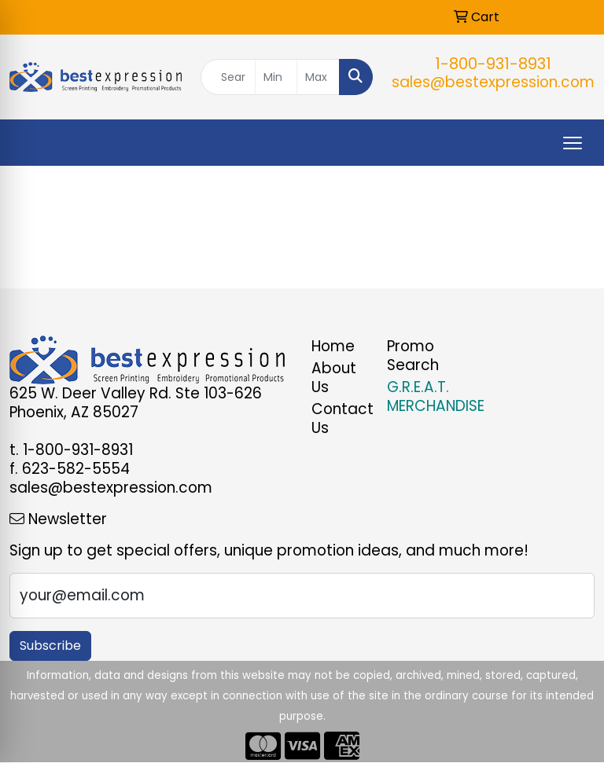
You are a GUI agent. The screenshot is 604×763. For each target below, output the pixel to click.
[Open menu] (572, 143)
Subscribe (50, 645)
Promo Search (413, 356)
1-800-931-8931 (493, 64)
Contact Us (339, 418)
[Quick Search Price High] (318, 77)
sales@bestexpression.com (493, 82)
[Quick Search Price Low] (276, 77)
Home (333, 346)
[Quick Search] (228, 77)
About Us (333, 378)
